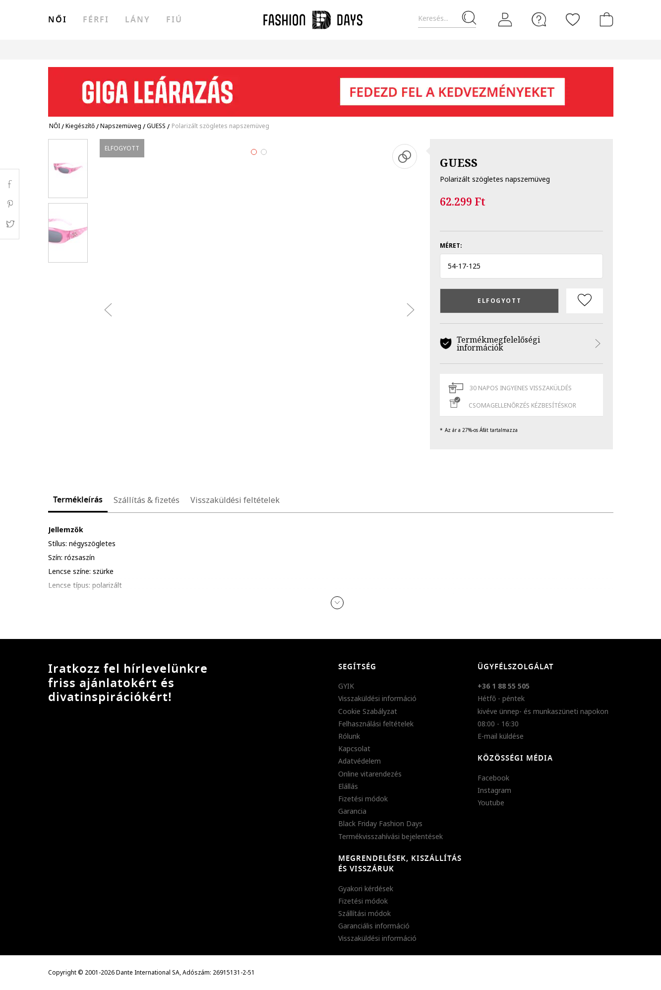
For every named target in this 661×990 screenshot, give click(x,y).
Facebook (493, 777)
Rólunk (349, 736)
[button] (521, 266)
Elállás (348, 786)
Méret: (451, 245)
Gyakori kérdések (365, 888)
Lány (137, 20)
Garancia (352, 811)
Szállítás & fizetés (147, 500)
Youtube (491, 802)
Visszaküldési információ (377, 698)
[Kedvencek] (573, 19)
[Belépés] (505, 19)
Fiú (174, 20)
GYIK (346, 686)
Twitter (9, 224)
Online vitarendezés (370, 773)
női (57, 20)
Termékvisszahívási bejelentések (390, 836)
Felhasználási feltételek (376, 723)
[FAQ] (539, 19)
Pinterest (9, 204)
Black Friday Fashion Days (380, 823)
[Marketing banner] (330, 87)
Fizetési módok (363, 798)
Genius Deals (385, 49)
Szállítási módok (364, 913)
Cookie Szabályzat (367, 711)
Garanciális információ (374, 925)
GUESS (459, 162)
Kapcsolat (354, 748)
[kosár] (604, 19)
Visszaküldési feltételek (235, 500)
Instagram (494, 790)
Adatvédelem (359, 761)
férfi (96, 20)
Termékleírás (78, 500)
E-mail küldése (501, 736)
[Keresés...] (447, 18)
